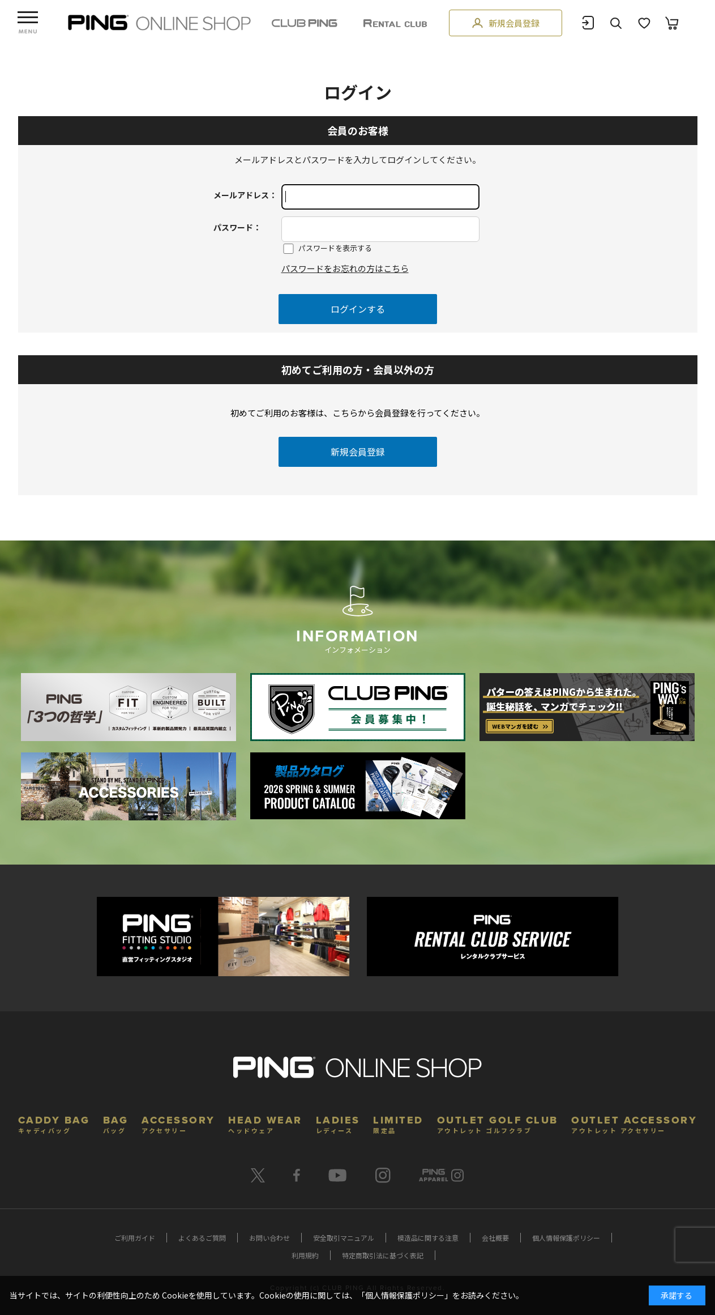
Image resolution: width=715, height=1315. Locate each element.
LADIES (338, 1123)
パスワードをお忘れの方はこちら (345, 268)
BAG (116, 1123)
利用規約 (305, 1255)
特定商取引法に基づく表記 (382, 1255)
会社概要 (495, 1237)
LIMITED (398, 1123)
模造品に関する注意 (428, 1237)
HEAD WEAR (265, 1123)
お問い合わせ (269, 1237)
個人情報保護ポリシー (566, 1237)
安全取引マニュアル (343, 1237)
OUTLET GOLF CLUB (497, 1123)
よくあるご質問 (202, 1237)
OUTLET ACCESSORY (634, 1123)
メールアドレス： (245, 195)
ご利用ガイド (134, 1237)
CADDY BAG (54, 1123)
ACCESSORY (178, 1123)
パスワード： (237, 227)
